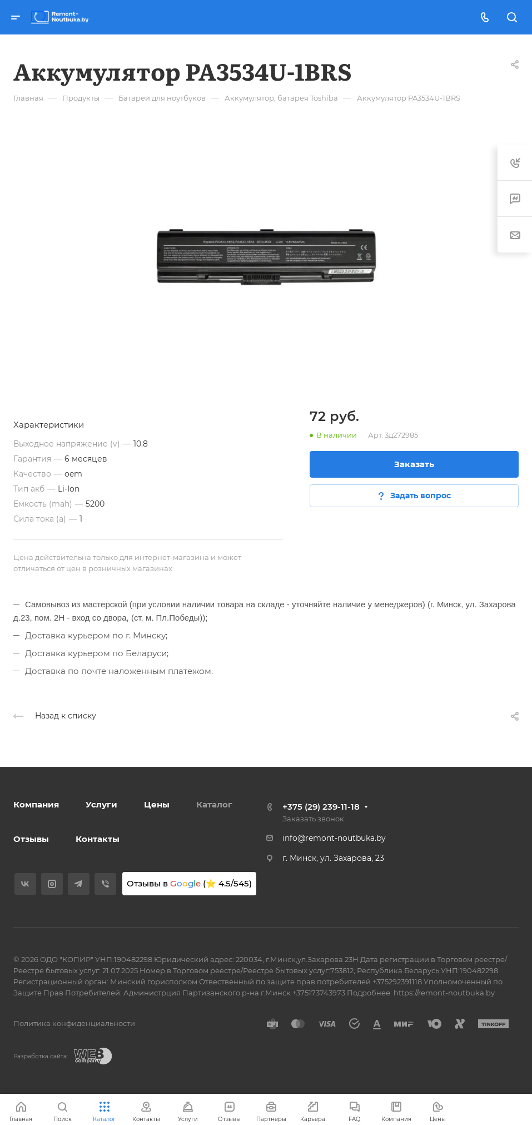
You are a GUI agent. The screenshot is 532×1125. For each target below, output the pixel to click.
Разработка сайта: (40, 1056)
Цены (157, 804)
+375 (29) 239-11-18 (321, 806)
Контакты (98, 839)
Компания (36, 804)
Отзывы (31, 839)
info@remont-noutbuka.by (334, 838)
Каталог (214, 804)
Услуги (101, 804)
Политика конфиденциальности (74, 1023)
